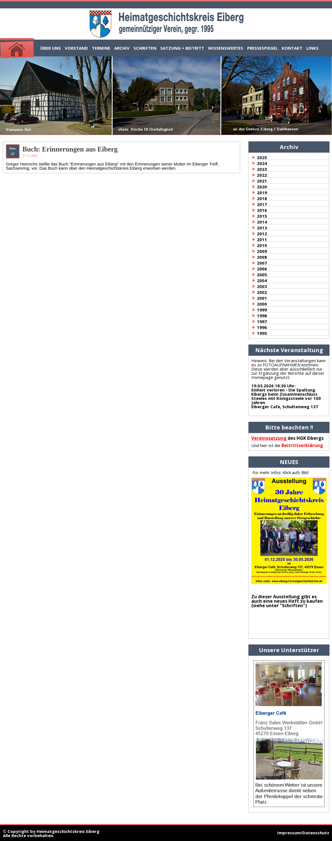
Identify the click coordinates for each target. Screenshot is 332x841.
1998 (262, 315)
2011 (262, 239)
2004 (262, 280)
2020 (262, 186)
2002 (262, 292)
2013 (262, 227)
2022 (262, 175)
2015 (262, 216)
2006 (262, 268)
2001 (262, 298)
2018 (262, 198)
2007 (262, 263)
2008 (262, 257)
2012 (262, 233)
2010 (262, 245)
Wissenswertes (225, 48)
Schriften (144, 48)
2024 (262, 163)
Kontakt (292, 48)
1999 (262, 310)
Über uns (50, 48)
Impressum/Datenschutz (303, 832)
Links (312, 48)
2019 (262, 192)
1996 (262, 327)
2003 (262, 286)
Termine (101, 48)
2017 (262, 204)
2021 (262, 181)
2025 (262, 157)
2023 (262, 169)
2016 (262, 210)
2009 (262, 251)
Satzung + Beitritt (182, 48)
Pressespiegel (262, 48)
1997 (262, 321)
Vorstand (76, 48)
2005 (262, 274)
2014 (262, 222)
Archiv (122, 48)
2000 (262, 304)
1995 (262, 333)
